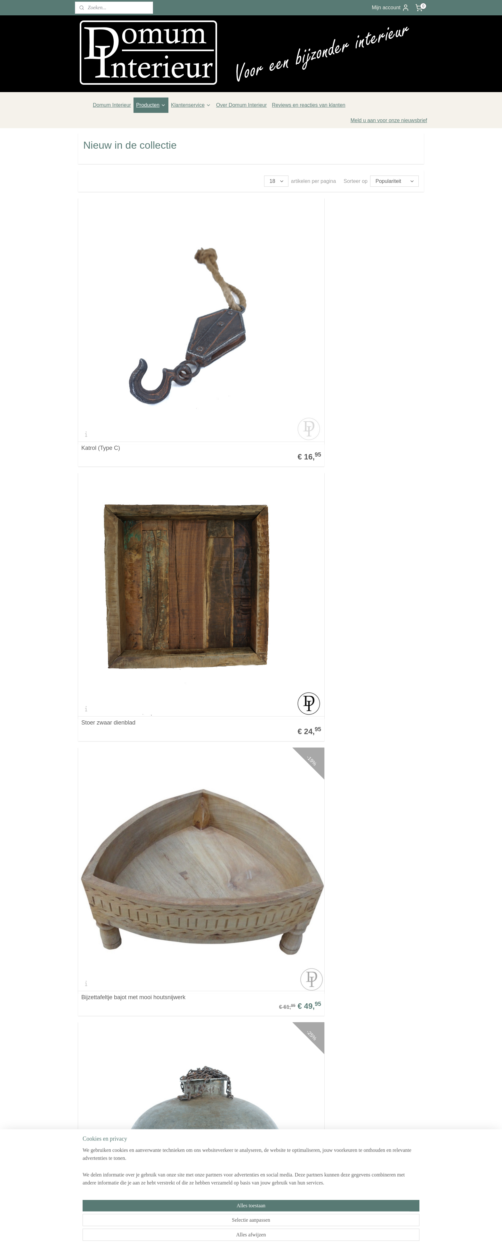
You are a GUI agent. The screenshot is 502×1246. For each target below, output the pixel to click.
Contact (87, 1107)
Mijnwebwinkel (315, 1234)
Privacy (86, 1148)
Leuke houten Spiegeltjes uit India (242, 871)
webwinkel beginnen (266, 1234)
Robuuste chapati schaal (230, 453)
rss (245, 1234)
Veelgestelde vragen (101, 1115)
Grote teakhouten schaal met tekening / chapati (366, 450)
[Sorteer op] (394, 181)
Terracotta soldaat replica (348, 1011)
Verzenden (90, 1131)
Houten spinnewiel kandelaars (119, 871)
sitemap (233, 1234)
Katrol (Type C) (100, 313)
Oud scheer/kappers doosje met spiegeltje (357, 868)
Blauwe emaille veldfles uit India (239, 592)
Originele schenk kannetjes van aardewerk (121, 1008)
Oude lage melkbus (223, 1011)
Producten (151, 105)
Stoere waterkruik (103, 592)
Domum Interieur (112, 105)
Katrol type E (97, 732)
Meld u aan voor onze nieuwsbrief (389, 120)
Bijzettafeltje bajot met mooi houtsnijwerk (368, 313)
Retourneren (92, 1139)
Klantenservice (191, 105)
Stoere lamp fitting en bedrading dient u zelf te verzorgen (131, 450)
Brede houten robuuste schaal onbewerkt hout (354, 729)
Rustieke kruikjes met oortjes (235, 732)
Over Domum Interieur (241, 105)
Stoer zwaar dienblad (226, 313)
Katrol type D (332, 592)
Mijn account (390, 8)
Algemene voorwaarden (105, 1123)
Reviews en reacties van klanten (308, 105)
